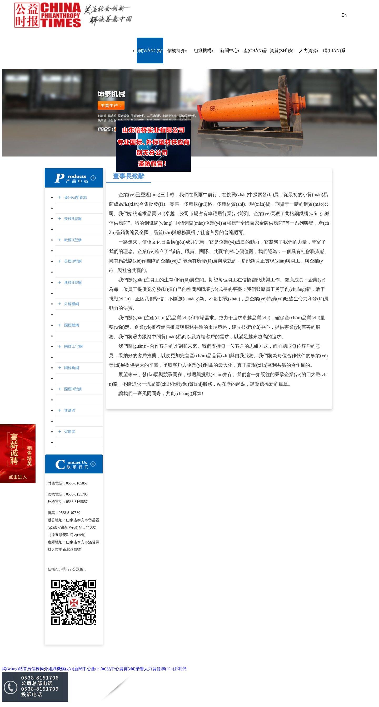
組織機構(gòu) (203, 51)
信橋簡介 (176, 51)
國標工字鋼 (73, 347)
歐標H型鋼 (72, 240)
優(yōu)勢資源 (75, 197)
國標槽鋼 (71, 325)
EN (344, 15)
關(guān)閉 (182, 117)
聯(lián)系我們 (334, 51)
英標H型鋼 (72, 261)
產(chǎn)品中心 (255, 51)
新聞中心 (229, 51)
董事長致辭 (128, 176)
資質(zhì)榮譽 (281, 51)
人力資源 (308, 51)
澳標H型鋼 (72, 283)
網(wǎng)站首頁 (150, 51)
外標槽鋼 (71, 304)
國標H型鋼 (72, 389)
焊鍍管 (69, 432)
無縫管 (69, 410)
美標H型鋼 (72, 219)
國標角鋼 (71, 368)
